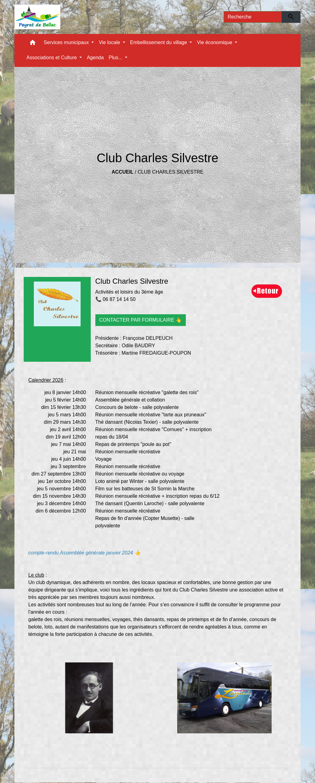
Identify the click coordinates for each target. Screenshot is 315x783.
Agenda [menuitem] (95, 57)
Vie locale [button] (110, 42)
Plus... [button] (116, 57)
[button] (32, 44)
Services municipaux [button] (67, 42)
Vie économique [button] (215, 42)
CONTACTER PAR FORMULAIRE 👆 (140, 320)
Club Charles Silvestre (170, 172)
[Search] (252, 17)
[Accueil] (37, 17)
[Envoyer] (291, 17)
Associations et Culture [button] (52, 57)
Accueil (123, 172)
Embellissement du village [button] (159, 42)
